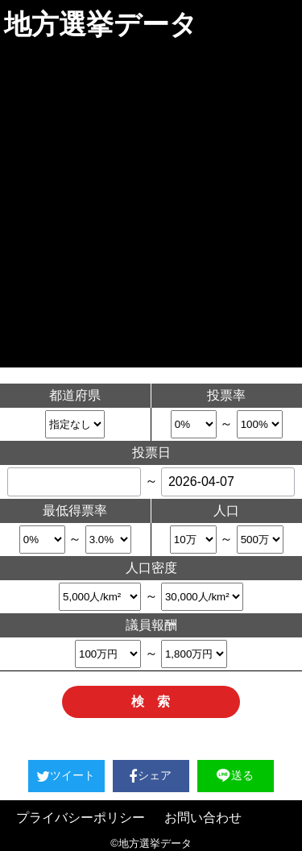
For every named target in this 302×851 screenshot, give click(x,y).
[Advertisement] (151, 208)
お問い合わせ (203, 817)
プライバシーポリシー (80, 817)
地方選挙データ (100, 24)
